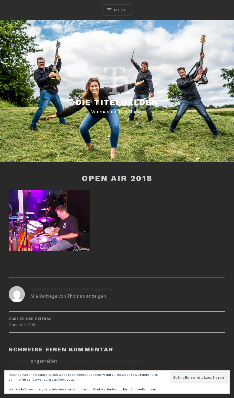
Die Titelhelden (117, 102)
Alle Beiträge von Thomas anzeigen (68, 296)
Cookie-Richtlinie (143, 389)
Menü (120, 9)
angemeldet (44, 361)
